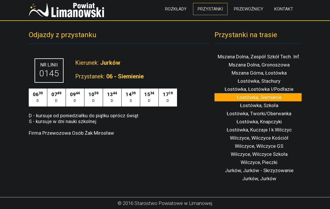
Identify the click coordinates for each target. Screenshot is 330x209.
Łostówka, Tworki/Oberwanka (259, 113)
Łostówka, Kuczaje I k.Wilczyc (259, 130)
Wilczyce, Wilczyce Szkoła (259, 154)
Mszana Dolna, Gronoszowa (259, 65)
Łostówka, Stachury (259, 81)
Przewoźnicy (248, 9)
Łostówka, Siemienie (259, 97)
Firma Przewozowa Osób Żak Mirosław (71, 133)
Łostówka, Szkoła (259, 105)
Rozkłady (176, 9)
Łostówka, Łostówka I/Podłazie (259, 89)
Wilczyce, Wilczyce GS (259, 146)
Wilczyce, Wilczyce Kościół (259, 138)
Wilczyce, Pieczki (259, 162)
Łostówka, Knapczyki (259, 122)
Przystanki (210, 9)
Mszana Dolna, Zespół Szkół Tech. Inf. (259, 57)
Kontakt (283, 9)
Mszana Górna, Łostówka (259, 73)
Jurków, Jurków (259, 178)
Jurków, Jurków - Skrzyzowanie (259, 170)
